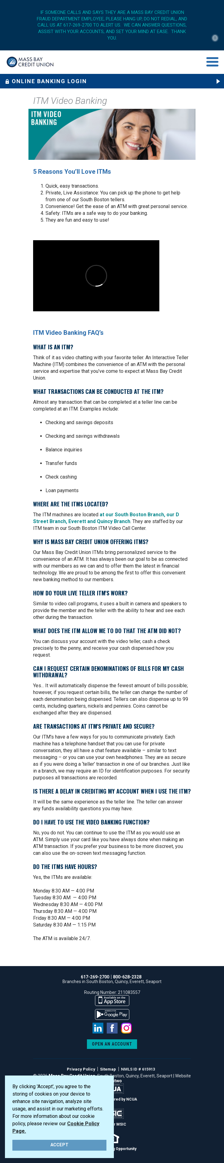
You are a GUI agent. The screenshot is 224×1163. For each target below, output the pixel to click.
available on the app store (112, 1000)
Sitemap (108, 1069)
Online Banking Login (46, 81)
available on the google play (112, 1014)
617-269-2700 (95, 976)
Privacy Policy (81, 1069)
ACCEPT (59, 1145)
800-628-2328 (127, 976)
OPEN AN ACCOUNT (112, 1044)
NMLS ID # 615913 (138, 1069)
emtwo (115, 1080)
